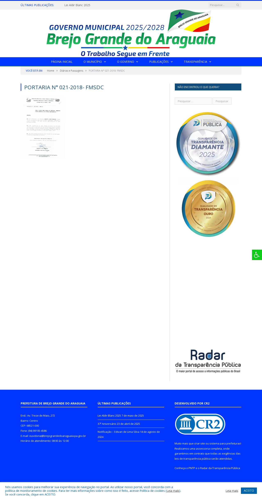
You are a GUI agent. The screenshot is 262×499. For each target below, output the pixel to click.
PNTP (192, 468)
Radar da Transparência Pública (220, 468)
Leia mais (173, 491)
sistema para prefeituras (225, 443)
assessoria (203, 448)
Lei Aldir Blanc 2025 (77, 5)
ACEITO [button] (249, 490)
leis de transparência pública (193, 458)
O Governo (125, 62)
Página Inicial (61, 62)
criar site (199, 443)
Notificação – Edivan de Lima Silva (118, 432)
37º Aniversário (107, 424)
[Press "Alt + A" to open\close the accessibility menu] (257, 255)
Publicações (159, 62)
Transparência (195, 62)
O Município (93, 62)
